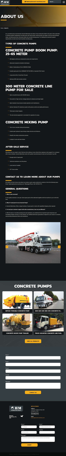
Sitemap (10, 454)
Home (2, 28)
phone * (7, 368)
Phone (22, 429)
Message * (23, 435)
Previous (7, 247)
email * (7, 361)
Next (59, 247)
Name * (7, 355)
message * (8, 381)
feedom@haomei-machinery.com (35, 2)
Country (7, 374)
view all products (33, 341)
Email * (41, 424)
